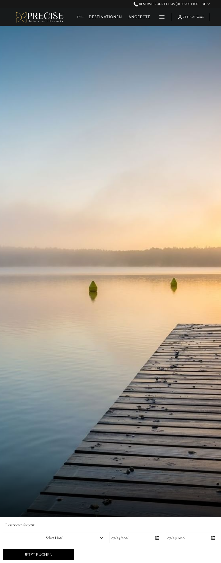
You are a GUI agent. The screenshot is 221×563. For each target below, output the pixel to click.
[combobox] (54, 537)
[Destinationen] (105, 17)
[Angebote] (139, 17)
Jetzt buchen (38, 554)
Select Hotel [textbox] (54, 537)
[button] (135, 537)
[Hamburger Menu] (160, 17)
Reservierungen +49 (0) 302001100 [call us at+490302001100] (166, 4)
